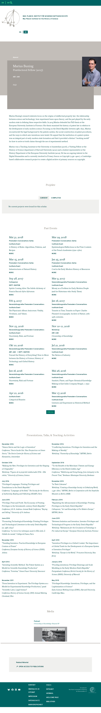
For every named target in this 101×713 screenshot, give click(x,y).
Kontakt (31, 685)
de (26, 32)
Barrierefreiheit (35, 704)
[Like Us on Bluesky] (9, 690)
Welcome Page (52, 697)
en (20, 32)
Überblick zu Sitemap (33, 690)
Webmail (49, 693)
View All (50, 412)
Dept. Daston (14, 285)
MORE (11, 253)
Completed (56, 198)
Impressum (32, 696)
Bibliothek (50, 701)
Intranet (50, 689)
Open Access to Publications (31, 666)
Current (44, 198)
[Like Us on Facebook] (12, 690)
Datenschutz (34, 700)
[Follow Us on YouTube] (19, 690)
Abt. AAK (16, 76)
